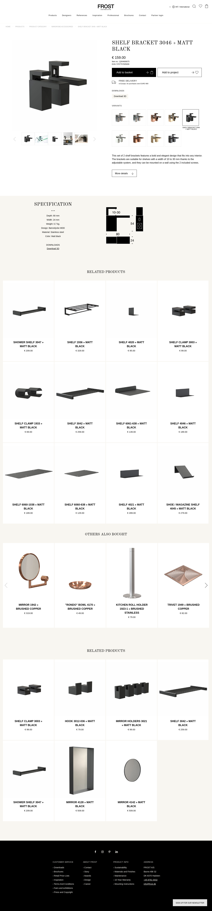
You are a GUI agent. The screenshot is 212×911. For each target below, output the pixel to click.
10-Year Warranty (123, 880)
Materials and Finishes (125, 871)
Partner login (157, 15)
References (82, 15)
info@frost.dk (150, 884)
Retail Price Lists (61, 876)
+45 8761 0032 (151, 880)
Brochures (129, 15)
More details (121, 173)
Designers (66, 15)
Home (8, 26)
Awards (87, 876)
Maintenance (120, 876)
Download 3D (120, 96)
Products (53, 15)
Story (86, 871)
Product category (38, 26)
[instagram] (102, 852)
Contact (142, 15)
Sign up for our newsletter (190, 903)
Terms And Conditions (64, 884)
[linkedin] (116, 852)
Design (87, 880)
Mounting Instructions (124, 884)
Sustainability (121, 867)
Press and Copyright (63, 892)
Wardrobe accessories (62, 26)
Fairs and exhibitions (63, 888)
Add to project (180, 72)
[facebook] (95, 852)
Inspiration (97, 15)
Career (87, 884)
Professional (113, 15)
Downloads (59, 867)
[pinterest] (109, 852)
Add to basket (134, 72)
